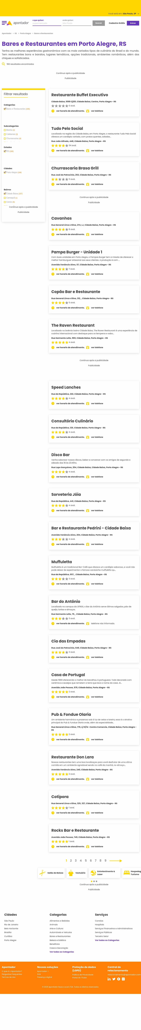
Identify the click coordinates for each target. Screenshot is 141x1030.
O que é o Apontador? (12, 971)
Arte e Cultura (56, 928)
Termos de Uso (8, 977)
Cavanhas (65, 218)
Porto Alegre (10, 940)
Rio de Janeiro (11, 924)
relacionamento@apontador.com (124, 974)
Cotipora (63, 796)
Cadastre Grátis (117, 23)
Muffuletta (65, 562)
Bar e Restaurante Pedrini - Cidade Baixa (94, 528)
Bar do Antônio (69, 601)
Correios (99, 920)
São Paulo (9, 920)
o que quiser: (38, 20)
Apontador (7, 33)
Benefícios (55, 944)
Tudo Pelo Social (71, 128)
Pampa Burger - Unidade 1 (80, 252)
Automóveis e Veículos (61, 932)
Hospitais (99, 924)
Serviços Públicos (103, 932)
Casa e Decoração (59, 948)
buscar (99, 23)
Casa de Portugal (72, 674)
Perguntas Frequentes (12, 974)
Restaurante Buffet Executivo (83, 95)
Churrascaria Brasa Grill (78, 168)
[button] (93, 881)
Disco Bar (64, 454)
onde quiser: (68, 20)
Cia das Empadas (72, 641)
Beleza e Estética (58, 940)
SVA (39, 974)
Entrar (133, 23)
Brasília (7, 932)
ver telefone (101, 111)
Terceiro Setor (102, 936)
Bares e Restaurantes (60, 936)
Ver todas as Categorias (62, 951)
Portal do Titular (79, 977)
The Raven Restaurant (76, 325)
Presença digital (44, 977)
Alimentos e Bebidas (60, 920)
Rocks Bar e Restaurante (79, 830)
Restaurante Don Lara (76, 757)
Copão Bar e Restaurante (79, 291)
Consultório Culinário (76, 421)
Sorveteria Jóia (70, 494)
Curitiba (8, 936)
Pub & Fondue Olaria (75, 714)
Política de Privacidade (82, 974)
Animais (54, 924)
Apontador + (43, 971)
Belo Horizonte (11, 928)
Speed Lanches (69, 387)
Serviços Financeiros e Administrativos (114, 928)
